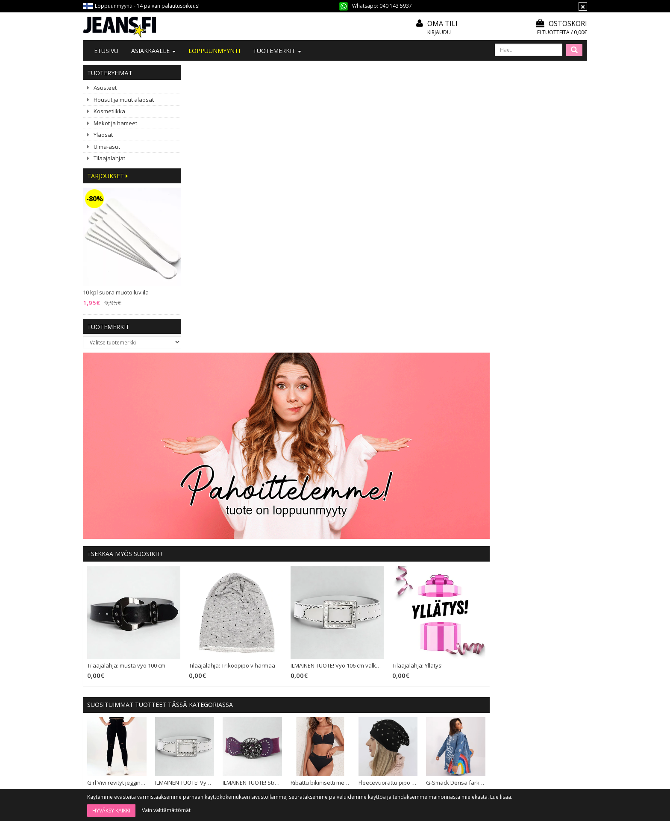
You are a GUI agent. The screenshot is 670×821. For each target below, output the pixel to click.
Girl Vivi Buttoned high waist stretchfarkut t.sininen (553, 580)
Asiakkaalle (153, 51)
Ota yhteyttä (208, 663)
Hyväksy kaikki (111, 810)
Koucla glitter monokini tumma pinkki (219, 580)
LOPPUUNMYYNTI (214, 51)
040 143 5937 (395, 5)
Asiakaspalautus (316, 709)
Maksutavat (310, 686)
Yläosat (103, 134)
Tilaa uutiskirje (357, 767)
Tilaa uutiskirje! (314, 651)
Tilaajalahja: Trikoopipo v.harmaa (333, 374)
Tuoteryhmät (109, 73)
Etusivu (106, 51)
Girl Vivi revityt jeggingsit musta (219, 491)
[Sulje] (583, 6)
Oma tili (442, 23)
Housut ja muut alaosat (124, 99)
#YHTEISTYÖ (209, 685)
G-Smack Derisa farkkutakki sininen (553, 491)
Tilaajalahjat (109, 158)
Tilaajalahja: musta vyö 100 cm (229, 374)
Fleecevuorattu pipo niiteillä (487, 491)
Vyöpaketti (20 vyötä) (284, 580)
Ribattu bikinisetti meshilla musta (420, 491)
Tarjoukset (107, 176)
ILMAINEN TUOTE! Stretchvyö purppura (352, 491)
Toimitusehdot (314, 674)
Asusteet (105, 87)
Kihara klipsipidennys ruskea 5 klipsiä (487, 580)
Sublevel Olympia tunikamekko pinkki (420, 580)
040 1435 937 (126, 714)
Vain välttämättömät (166, 810)
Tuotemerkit (277, 51)
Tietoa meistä (210, 651)
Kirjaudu (439, 32)
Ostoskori (561, 23)
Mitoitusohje (311, 663)
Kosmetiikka (109, 111)
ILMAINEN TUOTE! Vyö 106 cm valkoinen (436, 374)
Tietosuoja (309, 697)
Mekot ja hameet (115, 123)
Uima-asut (107, 146)
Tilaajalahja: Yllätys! (516, 374)
